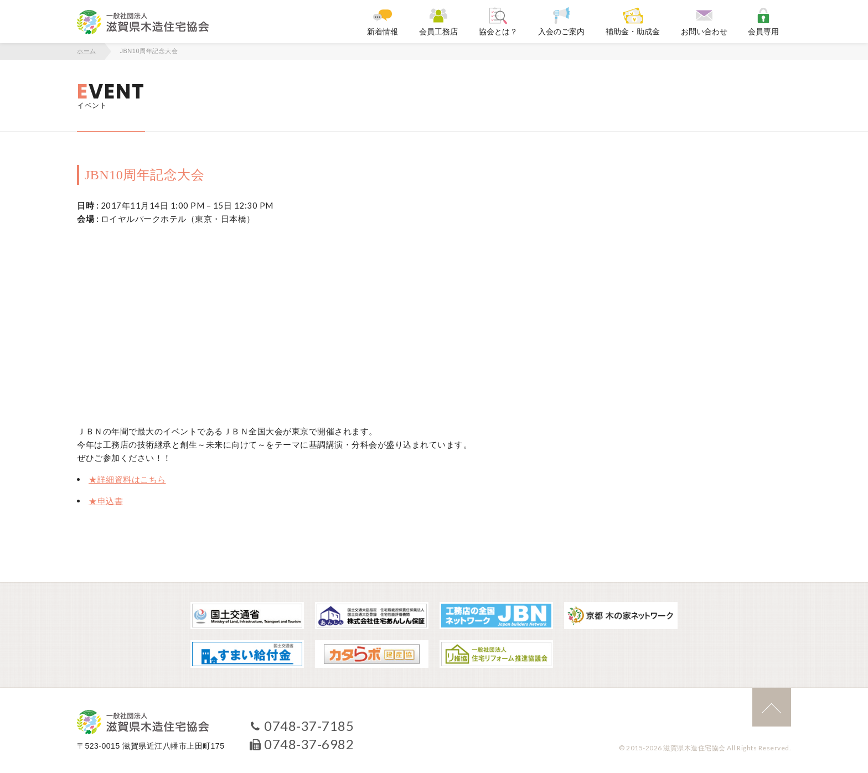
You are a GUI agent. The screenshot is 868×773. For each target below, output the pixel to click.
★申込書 (106, 501)
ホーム (86, 51)
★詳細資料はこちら (127, 479)
